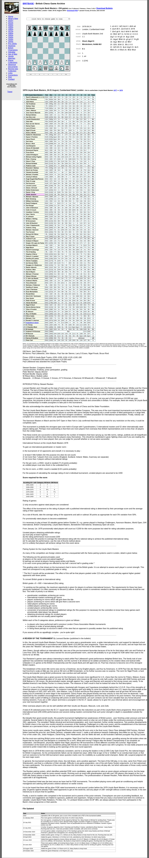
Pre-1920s (12, 44)
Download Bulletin (105, 8)
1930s (10, 39)
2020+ (10, 21)
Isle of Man (12, 54)
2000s (10, 25)
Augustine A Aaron (32, 322)
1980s (10, 29)
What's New (13, 19)
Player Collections (12, 61)
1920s (10, 42)
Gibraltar (11, 52)
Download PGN (72, 10)
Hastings (11, 46)
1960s (10, 33)
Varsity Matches (11, 57)
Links (10, 73)
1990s (10, 27)
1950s (10, 35)
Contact (11, 79)
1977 (115, 90)
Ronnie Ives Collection (13, 70)
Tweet (9, 92)
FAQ (10, 77)
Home (10, 16)
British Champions (13, 49)
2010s (10, 23)
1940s (10, 37)
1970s (10, 31)
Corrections (13, 75)
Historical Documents (13, 66)
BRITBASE (28, 3)
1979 (121, 90)
